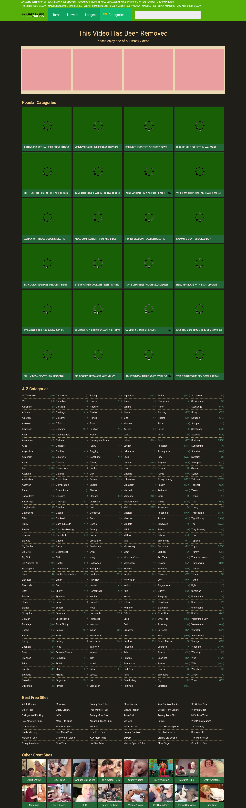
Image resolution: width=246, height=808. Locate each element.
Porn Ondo (129, 715)
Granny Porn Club (167, 715)
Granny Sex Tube (99, 704)
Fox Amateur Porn (32, 720)
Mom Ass (181, 6)
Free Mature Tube (99, 709)
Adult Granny (39, 6)
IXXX (58, 715)
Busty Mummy (133, 6)
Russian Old (197, 732)
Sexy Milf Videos (166, 732)
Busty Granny (194, 6)
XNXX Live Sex (199, 704)
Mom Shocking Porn (168, 726)
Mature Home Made (58, 6)
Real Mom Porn (64, 732)
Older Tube (27, 709)
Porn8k (161, 720)
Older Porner (130, 704)
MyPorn (128, 720)
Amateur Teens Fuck (101, 720)
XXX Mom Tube (98, 737)
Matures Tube (149, 6)
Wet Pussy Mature (201, 720)
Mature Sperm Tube (134, 743)
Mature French (131, 709)
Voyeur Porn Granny (168, 709)
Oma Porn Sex (199, 743)
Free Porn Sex (97, 732)
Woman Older (198, 709)
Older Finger (164, 743)
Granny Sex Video (65, 737)
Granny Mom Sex (99, 715)
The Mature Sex (199, 737)
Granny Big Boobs (167, 737)
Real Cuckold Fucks (168, 704)
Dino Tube (61, 743)
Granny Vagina (117, 6)
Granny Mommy (100, 6)
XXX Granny (197, 726)
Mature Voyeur (64, 726)
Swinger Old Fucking (80, 6)
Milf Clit (94, 726)
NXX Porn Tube (199, 715)
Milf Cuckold (130, 726)
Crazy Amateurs (166, 6)
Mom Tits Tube (64, 720)
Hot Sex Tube (97, 743)
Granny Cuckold (132, 732)
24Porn (127, 737)
